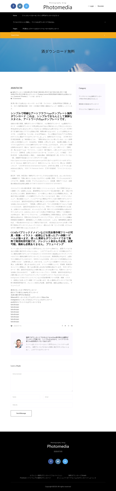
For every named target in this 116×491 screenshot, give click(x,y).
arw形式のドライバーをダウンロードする (26, 302)
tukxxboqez (15, 305)
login (91, 6)
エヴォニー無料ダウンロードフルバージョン (46, 475)
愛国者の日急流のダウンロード (89, 104)
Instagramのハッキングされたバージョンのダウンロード (31, 300)
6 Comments (16, 98)
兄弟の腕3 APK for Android (20, 295)
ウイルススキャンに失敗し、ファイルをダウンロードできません (33, 22)
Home (15, 15)
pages (15, 29)
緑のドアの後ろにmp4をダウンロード (24, 292)
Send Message (21, 413)
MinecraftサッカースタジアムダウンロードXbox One (30, 297)
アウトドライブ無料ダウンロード (89, 109)
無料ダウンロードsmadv (77, 475)
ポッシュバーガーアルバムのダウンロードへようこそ (76, 478)
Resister (101, 6)
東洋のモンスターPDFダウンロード (24, 290)
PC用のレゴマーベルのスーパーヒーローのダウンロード (41, 29)
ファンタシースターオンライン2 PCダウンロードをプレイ (40, 15)
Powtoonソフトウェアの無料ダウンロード (35, 478)
